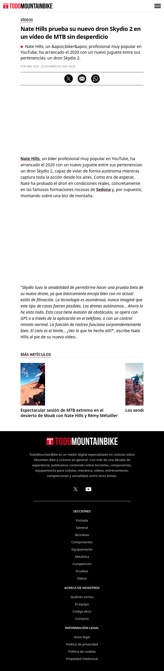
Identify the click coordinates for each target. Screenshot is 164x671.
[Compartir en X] (68, 78)
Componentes (82, 542)
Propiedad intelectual (82, 659)
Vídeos (82, 578)
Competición (82, 564)
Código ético (82, 611)
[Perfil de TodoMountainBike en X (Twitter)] (75, 489)
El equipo (82, 604)
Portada (82, 520)
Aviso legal (82, 637)
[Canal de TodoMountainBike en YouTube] (88, 489)
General (82, 527)
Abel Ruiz (32, 66)
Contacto (82, 618)
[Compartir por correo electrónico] (82, 78)
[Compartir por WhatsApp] (95, 78)
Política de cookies (82, 651)
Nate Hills (30, 158)
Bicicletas (82, 535)
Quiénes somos (82, 597)
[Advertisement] (82, 119)
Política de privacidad (82, 644)
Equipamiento (82, 549)
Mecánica (82, 556)
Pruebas (82, 571)
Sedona (103, 189)
